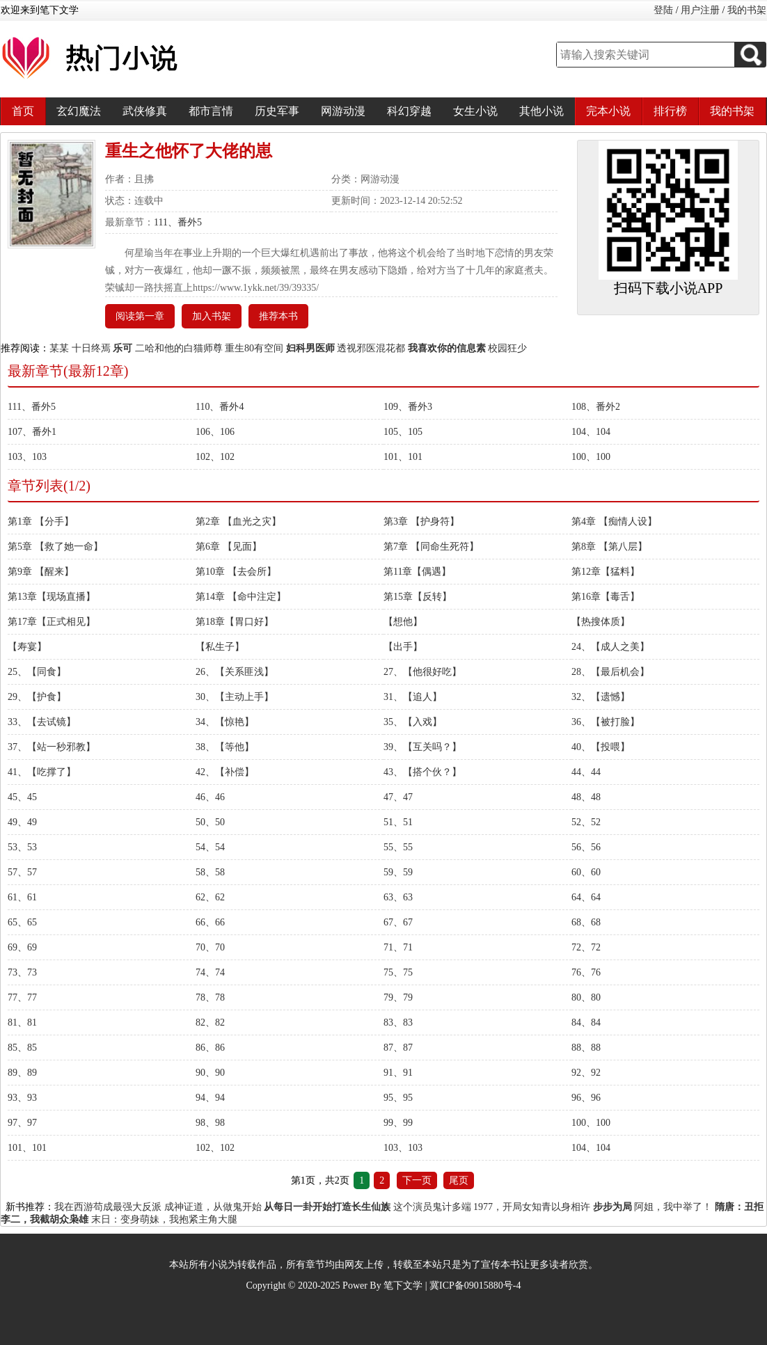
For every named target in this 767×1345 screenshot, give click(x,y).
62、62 (210, 897)
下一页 (417, 1180)
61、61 (22, 897)
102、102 (215, 457)
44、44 (586, 772)
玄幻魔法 (78, 111)
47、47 (398, 797)
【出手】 (403, 647)
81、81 (22, 1022)
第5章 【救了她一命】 (55, 546)
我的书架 (746, 10)
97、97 (22, 1122)
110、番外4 (220, 406)
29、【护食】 (37, 697)
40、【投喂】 (600, 747)
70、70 (210, 947)
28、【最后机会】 (610, 672)
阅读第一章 (140, 316)
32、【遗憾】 (600, 697)
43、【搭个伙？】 (422, 772)
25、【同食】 (37, 672)
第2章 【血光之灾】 (238, 521)
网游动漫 (343, 111)
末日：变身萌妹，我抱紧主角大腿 (164, 1219)
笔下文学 (403, 1285)
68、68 (586, 922)
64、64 (586, 897)
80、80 (586, 997)
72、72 (586, 947)
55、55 (398, 847)
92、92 (586, 1072)
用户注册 (700, 10)
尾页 (458, 1180)
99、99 (398, 1122)
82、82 (210, 1022)
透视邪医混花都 (371, 348)
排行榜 (670, 111)
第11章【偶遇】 (417, 571)
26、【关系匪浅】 (235, 672)
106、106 (215, 432)
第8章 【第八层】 (609, 546)
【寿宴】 (27, 647)
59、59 (398, 872)
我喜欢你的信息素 (447, 348)
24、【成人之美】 (610, 647)
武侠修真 (144, 111)
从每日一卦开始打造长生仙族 (327, 1207)
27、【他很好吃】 (422, 672)
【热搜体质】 (600, 621)
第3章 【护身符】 (421, 521)
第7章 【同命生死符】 (431, 546)
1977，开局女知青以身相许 (531, 1207)
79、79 (398, 997)
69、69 (22, 947)
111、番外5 (178, 222)
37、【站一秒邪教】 (51, 747)
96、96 (586, 1097)
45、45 (22, 797)
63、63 (398, 897)
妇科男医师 (310, 348)
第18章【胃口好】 (235, 621)
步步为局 (612, 1207)
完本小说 (608, 111)
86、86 (210, 1047)
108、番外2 (595, 406)
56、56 (586, 847)
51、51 (398, 822)
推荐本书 (278, 316)
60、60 (586, 872)
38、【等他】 (225, 747)
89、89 (22, 1072)
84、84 (586, 1022)
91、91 (398, 1072)
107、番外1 (32, 432)
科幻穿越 (409, 111)
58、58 (210, 872)
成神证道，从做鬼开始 (213, 1207)
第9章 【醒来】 (41, 571)
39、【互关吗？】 (422, 747)
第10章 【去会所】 (236, 571)
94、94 (210, 1097)
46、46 (210, 797)
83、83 (398, 1022)
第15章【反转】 (418, 596)
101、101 (403, 457)
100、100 (590, 457)
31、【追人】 (413, 697)
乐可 (122, 348)
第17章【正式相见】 (51, 621)
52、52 (586, 822)
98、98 (210, 1122)
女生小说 (475, 111)
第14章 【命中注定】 (241, 596)
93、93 (22, 1097)
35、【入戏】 (413, 722)
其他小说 (541, 111)
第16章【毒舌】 (605, 596)
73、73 (22, 972)
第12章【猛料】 (605, 571)
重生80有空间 (254, 348)
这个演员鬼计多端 (432, 1207)
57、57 (22, 872)
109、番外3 (408, 406)
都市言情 (211, 111)
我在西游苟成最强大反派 (107, 1207)
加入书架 (211, 316)
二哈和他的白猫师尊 (179, 348)
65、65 (22, 922)
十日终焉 (91, 348)
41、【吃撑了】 (42, 772)
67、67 (398, 922)
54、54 (210, 847)
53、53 (22, 847)
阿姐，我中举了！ (673, 1207)
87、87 (398, 1047)
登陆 (663, 10)
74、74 (210, 972)
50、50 (210, 822)
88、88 (586, 1047)
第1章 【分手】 (41, 521)
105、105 (403, 432)
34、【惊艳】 (225, 722)
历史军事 (277, 111)
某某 (59, 348)
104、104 (590, 432)
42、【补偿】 (225, 772)
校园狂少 (507, 348)
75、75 (398, 972)
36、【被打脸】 (605, 722)
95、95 (398, 1097)
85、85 (22, 1047)
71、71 (398, 947)
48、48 (586, 797)
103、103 (27, 457)
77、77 (22, 997)
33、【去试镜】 (42, 722)
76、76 (586, 972)
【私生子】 (220, 647)
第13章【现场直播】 (51, 596)
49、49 (22, 822)
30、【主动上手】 (235, 697)
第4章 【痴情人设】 (614, 521)
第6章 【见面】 (229, 546)
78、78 (210, 997)
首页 (23, 111)
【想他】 (403, 621)
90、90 (210, 1072)
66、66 (210, 922)
